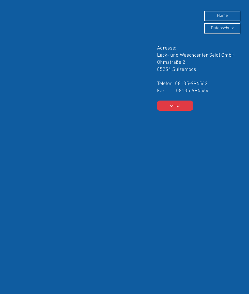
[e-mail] (175, 106)
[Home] (222, 16)
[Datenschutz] (222, 28)
